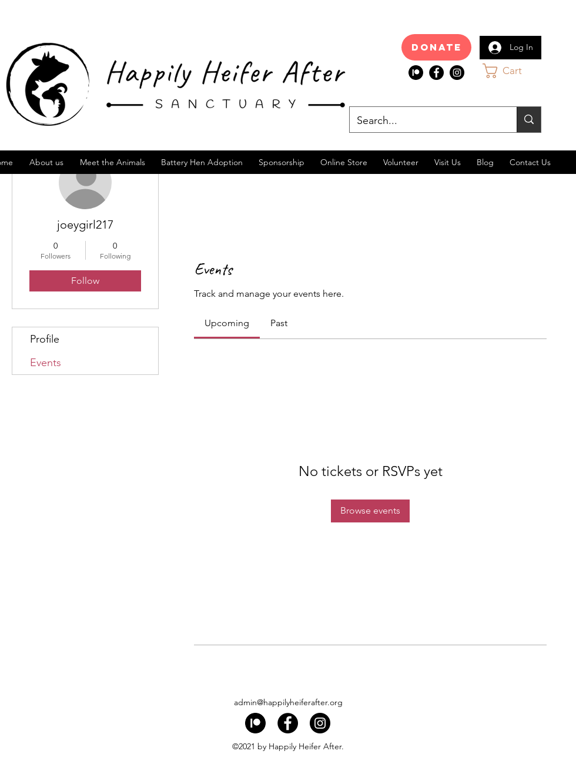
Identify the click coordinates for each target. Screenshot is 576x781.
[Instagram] (457, 72)
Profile (44, 339)
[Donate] (436, 47)
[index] (415, 72)
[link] (227, 323)
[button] (513, 70)
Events (45, 362)
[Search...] (424, 121)
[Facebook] (436, 72)
